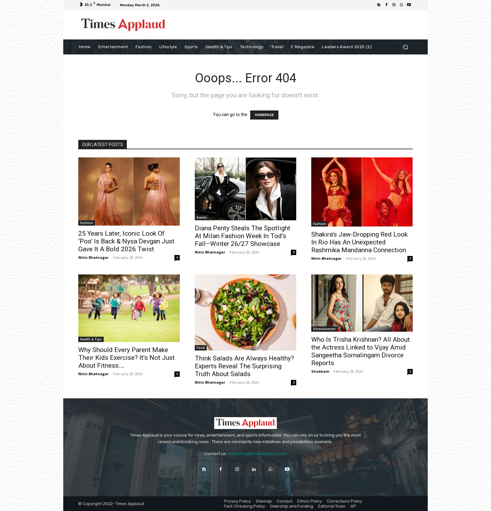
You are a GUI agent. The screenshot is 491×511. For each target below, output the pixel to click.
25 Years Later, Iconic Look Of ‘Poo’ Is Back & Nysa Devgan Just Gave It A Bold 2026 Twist (126, 241)
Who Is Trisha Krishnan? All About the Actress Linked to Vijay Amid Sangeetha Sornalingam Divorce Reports (360, 351)
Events (202, 217)
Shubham (320, 371)
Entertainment (324, 329)
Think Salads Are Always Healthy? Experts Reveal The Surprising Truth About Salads (244, 366)
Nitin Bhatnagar (93, 257)
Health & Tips (91, 339)
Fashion (86, 223)
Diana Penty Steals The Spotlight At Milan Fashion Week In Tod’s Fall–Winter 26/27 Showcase (242, 236)
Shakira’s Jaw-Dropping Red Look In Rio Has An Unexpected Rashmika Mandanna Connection (359, 242)
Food (201, 347)
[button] (405, 46)
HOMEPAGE (264, 115)
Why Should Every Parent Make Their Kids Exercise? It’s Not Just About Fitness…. (126, 357)
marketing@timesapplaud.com (257, 453)
